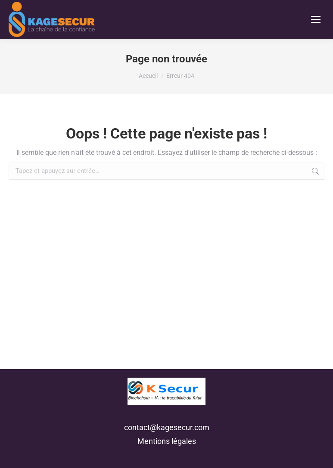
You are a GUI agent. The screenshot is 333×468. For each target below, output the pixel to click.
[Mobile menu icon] (315, 19)
